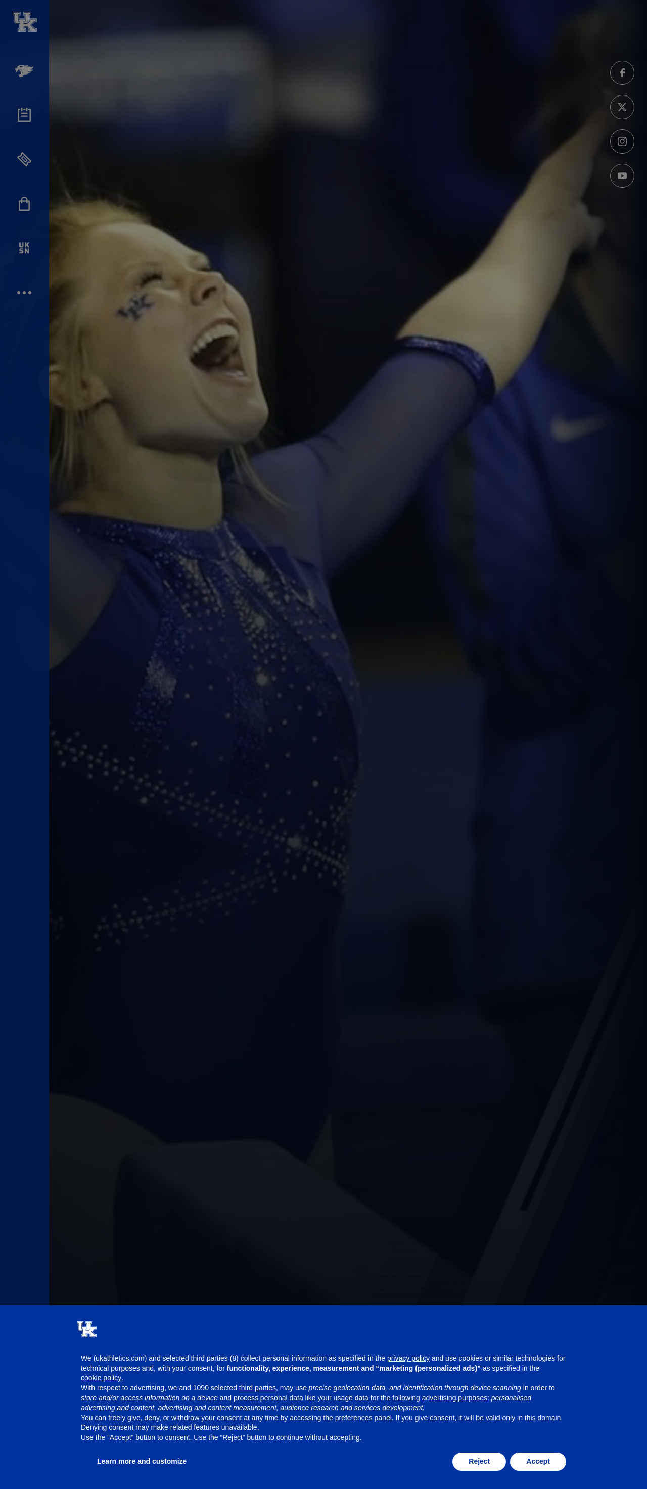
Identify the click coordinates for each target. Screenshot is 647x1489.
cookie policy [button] (101, 1378)
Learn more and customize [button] (142, 1461)
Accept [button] (538, 1461)
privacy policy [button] (408, 1358)
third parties (257, 1388)
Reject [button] (479, 1461)
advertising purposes (454, 1398)
